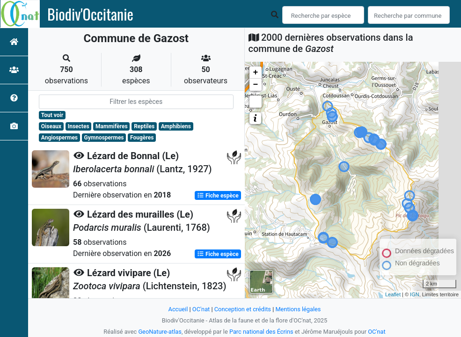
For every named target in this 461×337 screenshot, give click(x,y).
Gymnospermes (104, 137)
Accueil (178, 309)
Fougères (142, 137)
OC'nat (201, 309)
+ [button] (255, 72)
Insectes (78, 126)
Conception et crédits (242, 309)
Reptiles (144, 126)
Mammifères (111, 126)
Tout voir (52, 115)
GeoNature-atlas (160, 331)
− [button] (255, 84)
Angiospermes (59, 137)
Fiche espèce (218, 195)
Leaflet (393, 294)
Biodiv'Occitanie (90, 14)
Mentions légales (298, 309)
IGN (414, 294)
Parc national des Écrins (261, 331)
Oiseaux (51, 126)
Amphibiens (176, 126)
